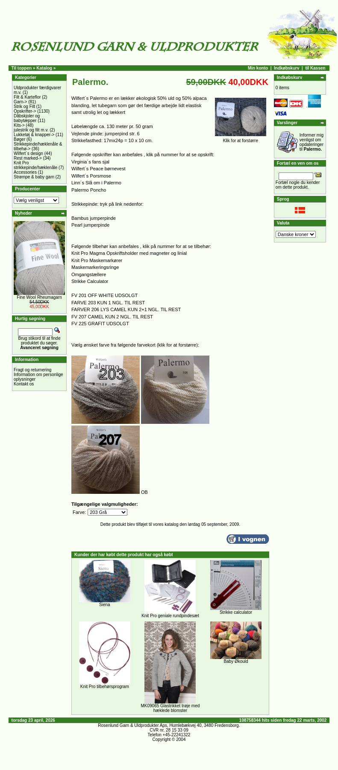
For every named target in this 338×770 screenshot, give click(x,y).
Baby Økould (235, 661)
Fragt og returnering (32, 370)
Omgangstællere (88, 274)
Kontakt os (24, 384)
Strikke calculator (236, 612)
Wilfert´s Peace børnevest (98, 168)
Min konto (258, 68)
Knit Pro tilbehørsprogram (104, 686)
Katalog (44, 68)
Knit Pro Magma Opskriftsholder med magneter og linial (129, 253)
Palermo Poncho (88, 189)
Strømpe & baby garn (34, 177)
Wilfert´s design (28, 153)
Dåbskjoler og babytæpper (27, 118)
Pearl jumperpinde (90, 225)
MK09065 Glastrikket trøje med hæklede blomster (170, 708)
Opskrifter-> (25, 111)
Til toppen (22, 68)
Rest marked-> (28, 158)
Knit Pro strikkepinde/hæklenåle (35, 165)
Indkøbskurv (286, 68)
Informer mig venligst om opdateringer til (311, 142)
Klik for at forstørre (240, 138)
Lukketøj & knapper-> (34, 134)
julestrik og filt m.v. (31, 130)
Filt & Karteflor (27, 97)
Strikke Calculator (89, 281)
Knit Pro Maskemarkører (96, 260)
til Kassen (315, 68)
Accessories (25, 172)
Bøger (19, 139)
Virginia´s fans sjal (90, 161)
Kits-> (19, 125)
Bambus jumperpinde (93, 218)
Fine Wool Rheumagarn (39, 297)
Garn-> (20, 101)
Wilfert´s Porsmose (91, 175)
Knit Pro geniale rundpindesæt (170, 615)
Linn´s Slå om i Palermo (96, 182)
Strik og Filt (24, 106)
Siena (104, 604)
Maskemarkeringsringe (95, 267)
